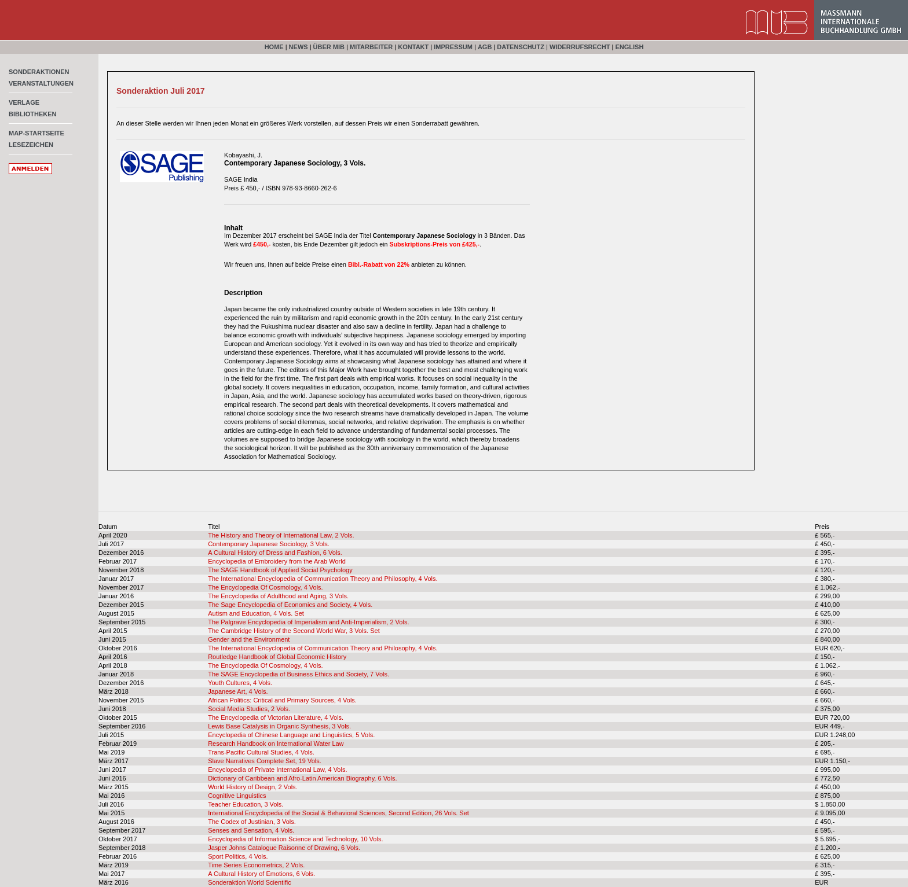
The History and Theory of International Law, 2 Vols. (281, 535)
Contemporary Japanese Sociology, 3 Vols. (268, 543)
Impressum (453, 46)
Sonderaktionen (39, 71)
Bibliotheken (33, 114)
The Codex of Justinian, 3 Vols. (252, 821)
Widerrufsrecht (580, 46)
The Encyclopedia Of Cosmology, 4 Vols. (265, 587)
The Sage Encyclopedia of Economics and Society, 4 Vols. (290, 604)
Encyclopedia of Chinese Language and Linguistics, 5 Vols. (291, 734)
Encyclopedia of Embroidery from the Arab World (277, 561)
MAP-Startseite (36, 133)
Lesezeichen (31, 144)
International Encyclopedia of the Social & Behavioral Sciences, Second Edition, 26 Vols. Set (338, 812)
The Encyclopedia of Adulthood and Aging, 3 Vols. (278, 595)
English (629, 46)
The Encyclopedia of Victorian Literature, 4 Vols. (275, 717)
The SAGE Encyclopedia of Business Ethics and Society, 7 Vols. (298, 674)
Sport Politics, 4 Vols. (238, 856)
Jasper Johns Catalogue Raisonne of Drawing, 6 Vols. (284, 847)
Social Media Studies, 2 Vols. (249, 708)
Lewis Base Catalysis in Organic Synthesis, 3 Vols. (279, 726)
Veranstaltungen (41, 83)
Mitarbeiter (371, 46)
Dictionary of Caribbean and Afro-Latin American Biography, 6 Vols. (302, 778)
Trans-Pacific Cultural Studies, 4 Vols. (261, 752)
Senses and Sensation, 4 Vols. (251, 830)
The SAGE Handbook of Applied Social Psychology (280, 569)
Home (274, 46)
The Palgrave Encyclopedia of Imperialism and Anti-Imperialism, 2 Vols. (308, 622)
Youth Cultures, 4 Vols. (240, 682)
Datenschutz (520, 46)
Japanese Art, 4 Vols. (238, 691)
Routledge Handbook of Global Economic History (277, 656)
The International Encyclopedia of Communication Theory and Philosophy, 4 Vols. (322, 578)
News (298, 46)
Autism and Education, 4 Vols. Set (256, 613)
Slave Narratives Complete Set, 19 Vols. (264, 760)
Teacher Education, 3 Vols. (245, 804)
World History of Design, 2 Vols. (252, 786)
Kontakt (413, 46)
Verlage (24, 102)
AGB (485, 46)
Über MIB (329, 46)
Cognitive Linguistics (237, 795)
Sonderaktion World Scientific (249, 882)
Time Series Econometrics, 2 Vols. (256, 865)
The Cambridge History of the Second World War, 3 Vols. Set (294, 630)
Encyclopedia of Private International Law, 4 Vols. (277, 769)
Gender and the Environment (249, 639)
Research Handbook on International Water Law (275, 743)
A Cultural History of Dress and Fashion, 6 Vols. (275, 552)
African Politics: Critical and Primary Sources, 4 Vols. (282, 700)
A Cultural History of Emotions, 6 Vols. (261, 873)
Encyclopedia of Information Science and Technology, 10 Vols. (295, 839)
